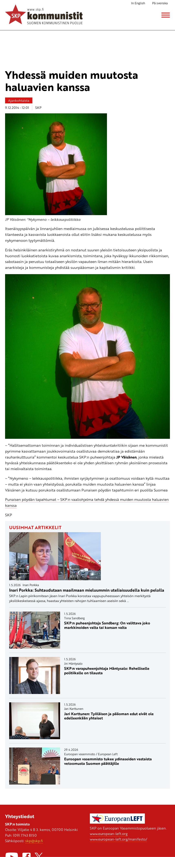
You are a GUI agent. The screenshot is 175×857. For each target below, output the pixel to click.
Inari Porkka (31, 585)
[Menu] (165, 15)
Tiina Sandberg (74, 618)
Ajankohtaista (18, 100)
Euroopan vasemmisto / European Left (91, 754)
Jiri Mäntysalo (73, 663)
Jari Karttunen (73, 709)
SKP (38, 107)
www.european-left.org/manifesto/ (118, 839)
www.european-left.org (109, 833)
